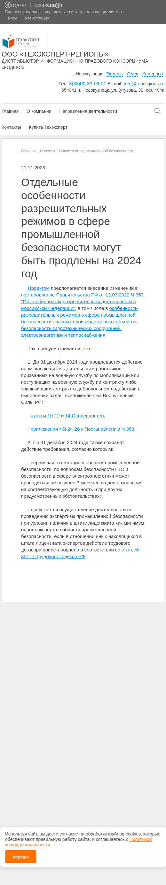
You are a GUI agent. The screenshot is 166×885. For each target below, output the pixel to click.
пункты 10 (42, 415)
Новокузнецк (89, 73)
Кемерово (152, 73)
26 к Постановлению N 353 (104, 429)
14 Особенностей (84, 415)
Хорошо (20, 857)
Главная (10, 111)
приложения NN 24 (52, 429)
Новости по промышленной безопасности (96, 151)
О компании (39, 111)
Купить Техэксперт (48, 127)
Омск (132, 73)
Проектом (39, 288)
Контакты (11, 127)
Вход (12, 18)
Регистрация (37, 18)
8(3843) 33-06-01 (87, 83)
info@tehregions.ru (144, 83)
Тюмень (115, 73)
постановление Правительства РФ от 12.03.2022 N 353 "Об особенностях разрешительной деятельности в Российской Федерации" (82, 301)
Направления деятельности (88, 111)
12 (57, 415)
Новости (47, 151)
